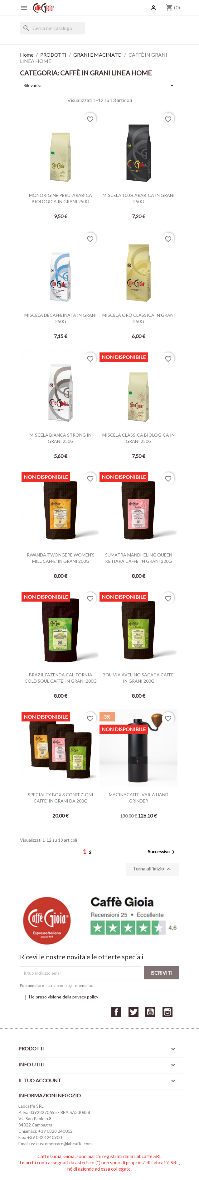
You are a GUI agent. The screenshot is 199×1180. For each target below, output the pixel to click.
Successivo (162, 852)
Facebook (116, 1012)
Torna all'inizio (152, 869)
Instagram (167, 1012)
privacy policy (85, 996)
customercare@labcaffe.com (64, 1143)
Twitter (133, 1012)
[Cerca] (52, 28)
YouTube (150, 1012)
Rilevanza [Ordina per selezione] (99, 85)
